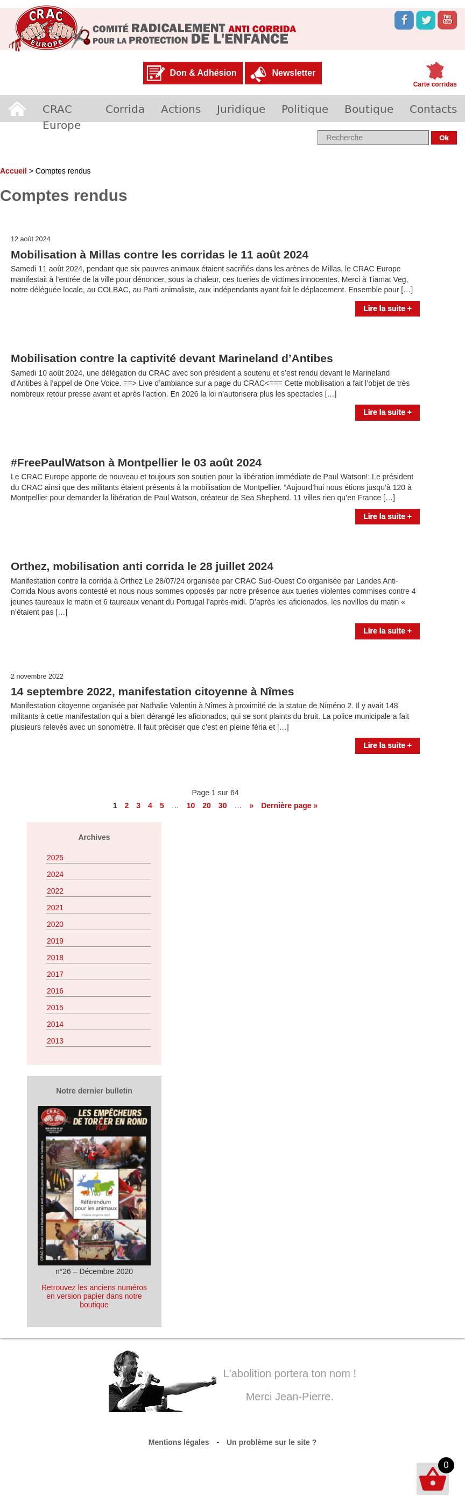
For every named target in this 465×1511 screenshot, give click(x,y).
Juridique (241, 108)
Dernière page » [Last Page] (289, 805)
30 (223, 805)
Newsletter (293, 72)
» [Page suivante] (251, 805)
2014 (55, 1024)
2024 (55, 874)
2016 (55, 991)
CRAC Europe (62, 116)
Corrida (125, 108)
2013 (55, 1041)
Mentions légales (179, 1442)
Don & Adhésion (203, 72)
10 (191, 805)
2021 (55, 907)
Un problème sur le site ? (271, 1442)
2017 (55, 974)
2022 (55, 891)
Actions (181, 108)
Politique (304, 108)
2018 (55, 957)
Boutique (368, 108)
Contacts (433, 108)
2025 (55, 857)
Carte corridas (435, 84)
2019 (55, 941)
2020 (55, 924)
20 (206, 805)
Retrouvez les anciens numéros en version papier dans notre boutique (94, 1296)
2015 (55, 1007)
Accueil (17, 108)
